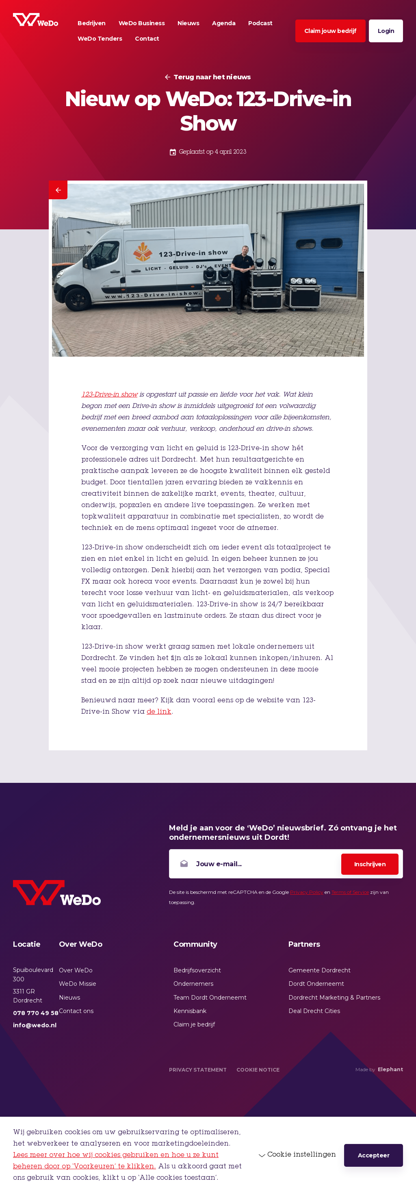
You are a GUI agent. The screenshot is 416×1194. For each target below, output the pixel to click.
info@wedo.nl (34, 1025)
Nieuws (69, 997)
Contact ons (76, 1011)
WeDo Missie (77, 983)
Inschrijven (370, 864)
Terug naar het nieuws (212, 77)
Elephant (390, 1069)
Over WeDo (76, 970)
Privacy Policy (306, 892)
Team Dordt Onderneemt (210, 997)
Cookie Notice (258, 1070)
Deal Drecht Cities (314, 1011)
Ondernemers (193, 983)
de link (159, 712)
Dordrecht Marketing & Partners (334, 997)
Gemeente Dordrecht (319, 970)
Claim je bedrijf (194, 1024)
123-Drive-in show (109, 395)
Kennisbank (189, 1011)
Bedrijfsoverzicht (197, 970)
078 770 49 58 (35, 1013)
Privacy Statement (198, 1070)
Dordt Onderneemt (316, 983)
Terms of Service (350, 892)
